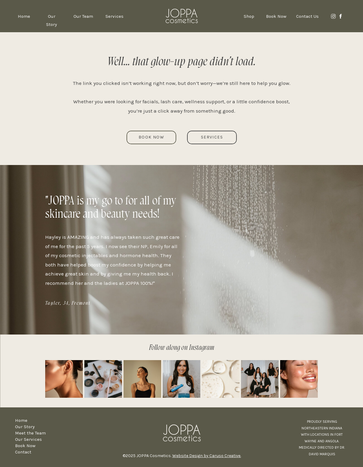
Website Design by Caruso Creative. (206, 455)
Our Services (28, 439)
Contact (23, 452)
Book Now (25, 445)
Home (21, 420)
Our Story (25, 426)
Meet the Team (30, 433)
